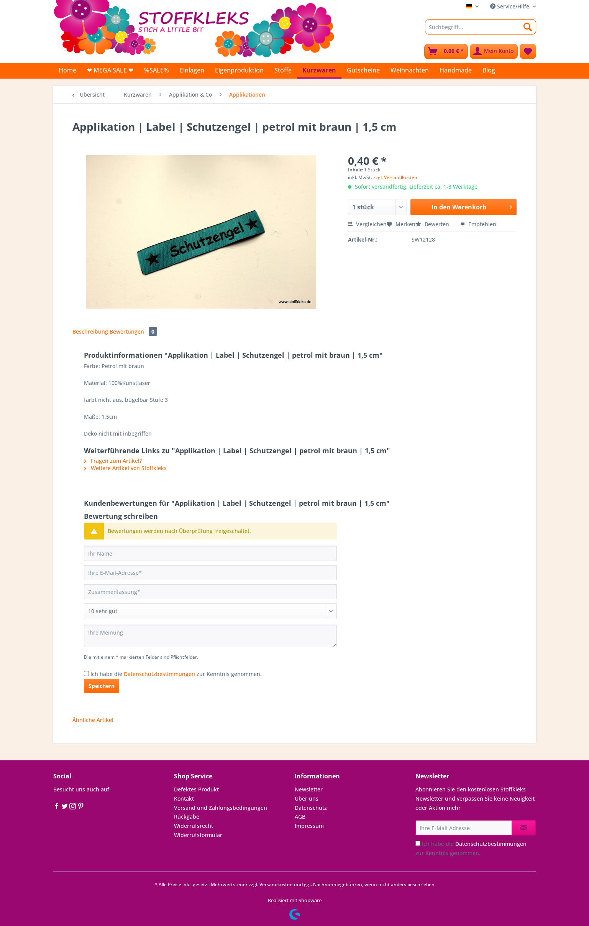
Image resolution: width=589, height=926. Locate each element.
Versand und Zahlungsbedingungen (220, 807)
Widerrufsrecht (193, 825)
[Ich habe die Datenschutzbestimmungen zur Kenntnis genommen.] (86, 673)
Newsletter (309, 789)
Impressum (309, 825)
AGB (300, 816)
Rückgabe (186, 816)
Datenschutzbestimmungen (159, 674)
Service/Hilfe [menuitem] (510, 6)
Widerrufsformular (198, 835)
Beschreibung (90, 331)
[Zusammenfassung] (210, 591)
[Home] (67, 70)
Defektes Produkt (196, 789)
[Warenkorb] (446, 51)
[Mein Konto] (494, 51)
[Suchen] (528, 27)
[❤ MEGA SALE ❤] (110, 70)
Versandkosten (276, 884)
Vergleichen (367, 224)
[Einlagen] (192, 70)
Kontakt (184, 798)
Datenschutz (311, 807)
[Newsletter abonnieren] (524, 828)
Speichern (102, 685)
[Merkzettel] (528, 51)
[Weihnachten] (409, 70)
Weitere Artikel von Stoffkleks (125, 468)
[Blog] (488, 70)
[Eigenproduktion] (239, 70)
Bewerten (433, 224)
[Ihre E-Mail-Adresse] (210, 572)
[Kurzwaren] (319, 71)
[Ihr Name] (210, 553)
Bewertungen (133, 331)
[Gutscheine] (363, 70)
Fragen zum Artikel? (113, 460)
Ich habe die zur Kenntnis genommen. (176, 674)
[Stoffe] (283, 70)
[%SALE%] (156, 70)
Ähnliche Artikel (92, 720)
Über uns (306, 798)
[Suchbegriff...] (480, 27)
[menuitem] (480, 30)
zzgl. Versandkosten (395, 177)
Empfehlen (478, 224)
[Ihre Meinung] (210, 636)
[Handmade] (455, 70)
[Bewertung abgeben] (210, 611)
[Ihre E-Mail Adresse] (463, 828)
